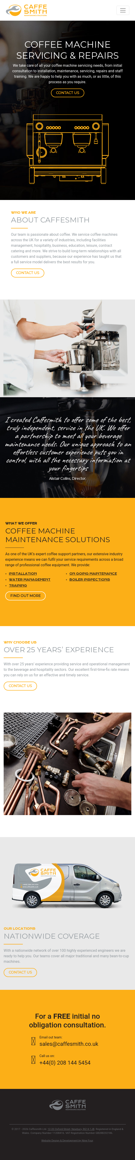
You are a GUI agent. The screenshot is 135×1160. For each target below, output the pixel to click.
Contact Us (27, 273)
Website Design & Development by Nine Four (67, 1140)
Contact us (67, 93)
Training (18, 585)
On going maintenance (93, 573)
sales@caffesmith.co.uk (67, 1041)
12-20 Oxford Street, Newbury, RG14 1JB (71, 1129)
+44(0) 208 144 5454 (67, 1060)
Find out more (25, 596)
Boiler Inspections (89, 579)
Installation (23, 573)
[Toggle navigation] (122, 10)
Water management (29, 579)
